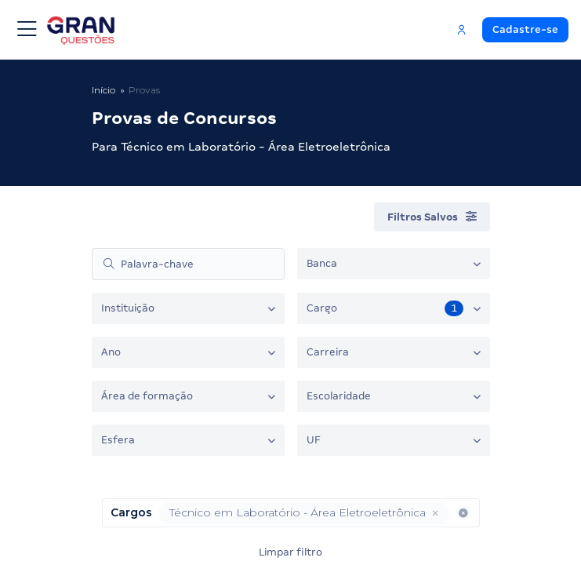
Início (103, 90)
